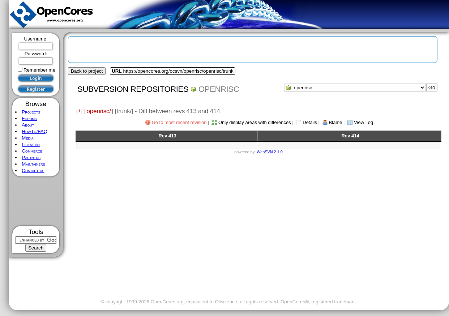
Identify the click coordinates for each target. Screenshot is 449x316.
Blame (335, 122)
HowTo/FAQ (34, 131)
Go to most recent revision (179, 122)
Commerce (32, 151)
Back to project (87, 71)
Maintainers (33, 164)
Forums (29, 118)
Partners (31, 157)
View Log (363, 122)
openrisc (218, 89)
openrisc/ (98, 111)
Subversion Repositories (132, 89)
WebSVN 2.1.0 (269, 152)
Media (27, 138)
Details (310, 122)
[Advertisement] (36, 201)
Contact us (33, 170)
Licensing (31, 144)
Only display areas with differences (254, 122)
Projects (31, 112)
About (28, 125)
